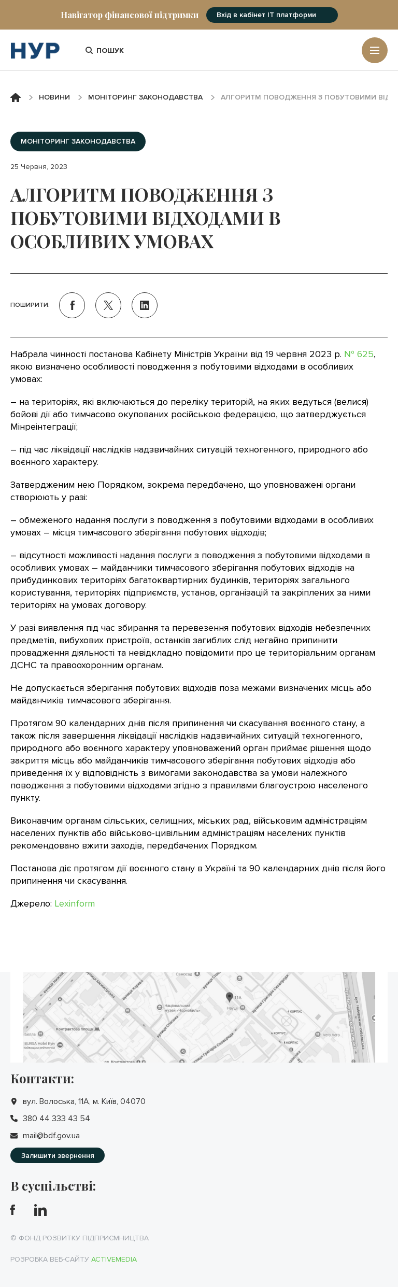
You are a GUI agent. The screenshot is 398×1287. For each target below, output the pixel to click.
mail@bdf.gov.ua (51, 1135)
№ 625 (359, 354)
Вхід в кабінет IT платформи (266, 14)
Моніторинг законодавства (145, 97)
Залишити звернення (57, 1155)
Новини (54, 97)
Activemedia (114, 1259)
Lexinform (74, 903)
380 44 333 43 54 (56, 1118)
